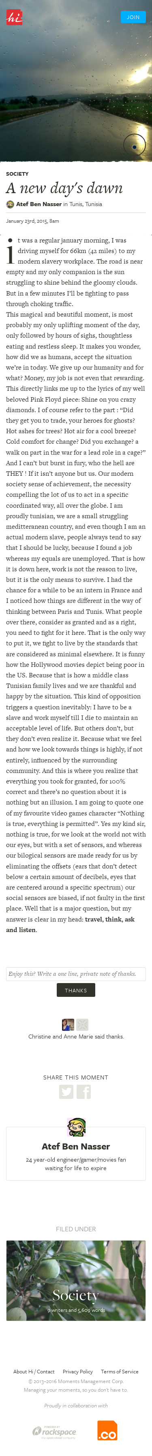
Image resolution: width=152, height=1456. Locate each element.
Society (17, 174)
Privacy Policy (78, 1371)
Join (133, 17)
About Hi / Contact (34, 1371)
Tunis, (85, 203)
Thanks (76, 990)
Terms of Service (120, 1371)
